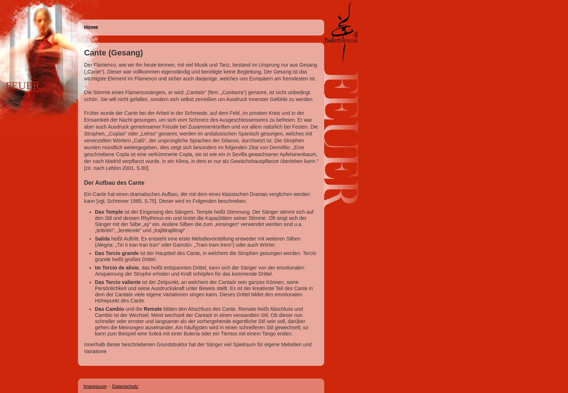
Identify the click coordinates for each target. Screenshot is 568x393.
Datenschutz (125, 386)
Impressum (94, 386)
